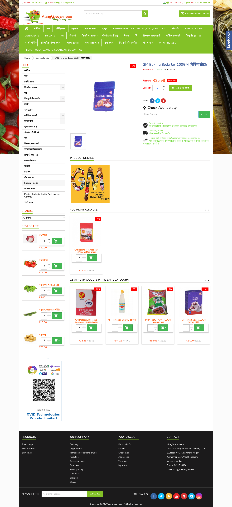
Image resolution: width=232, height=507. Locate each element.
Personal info (124, 444)
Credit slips (123, 452)
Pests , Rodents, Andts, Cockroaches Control (53, 49)
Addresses (123, 457)
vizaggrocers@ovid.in (64, 2)
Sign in (187, 2)
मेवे (136, 35)
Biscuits (50, 35)
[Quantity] (44, 241)
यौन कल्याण (148, 42)
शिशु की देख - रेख (193, 35)
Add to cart (180, 88)
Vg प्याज (43, 235)
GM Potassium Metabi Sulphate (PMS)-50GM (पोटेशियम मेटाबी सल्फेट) (86, 322)
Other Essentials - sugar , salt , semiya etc (139, 28)
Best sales (27, 452)
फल (48, 28)
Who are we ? (167, 42)
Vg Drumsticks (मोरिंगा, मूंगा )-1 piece (51, 310)
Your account (128, 437)
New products (28, 448)
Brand (159, 69)
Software (29, 202)
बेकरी (126, 35)
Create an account (201, 2)
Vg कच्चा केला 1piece (49, 285)
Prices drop (27, 444)
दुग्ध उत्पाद (109, 42)
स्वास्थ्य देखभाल (72, 42)
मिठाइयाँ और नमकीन (128, 42)
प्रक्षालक (74, 28)
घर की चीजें (29, 42)
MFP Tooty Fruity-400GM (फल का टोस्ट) (158, 321)
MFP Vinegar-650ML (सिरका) (122, 319)
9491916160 (36, 2)
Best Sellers (30, 226)
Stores (73, 482)
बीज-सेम (175, 28)
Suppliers (74, 465)
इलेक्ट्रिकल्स (60, 28)
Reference (148, 69)
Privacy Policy (76, 469)
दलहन (104, 28)
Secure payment (77, 461)
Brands (27, 211)
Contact (173, 437)
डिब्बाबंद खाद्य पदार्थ (151, 35)
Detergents (32, 35)
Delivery (74, 444)
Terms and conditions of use (83, 452)
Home (25, 65)
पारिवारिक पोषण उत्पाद (50, 42)
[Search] (116, 13)
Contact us (75, 473)
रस (62, 35)
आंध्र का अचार (90, 28)
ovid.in (179, 461)
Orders (121, 448)
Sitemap (74, 477)
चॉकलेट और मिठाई (110, 35)
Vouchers (122, 461)
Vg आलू (42, 334)
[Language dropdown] (168, 2)
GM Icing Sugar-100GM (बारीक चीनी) (194, 321)
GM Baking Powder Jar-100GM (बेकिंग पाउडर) (86, 251)
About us (74, 457)
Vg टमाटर (43, 260)
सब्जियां (37, 28)
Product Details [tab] (82, 158)
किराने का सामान (89, 35)
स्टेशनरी (72, 35)
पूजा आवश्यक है (92, 42)
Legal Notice (76, 448)
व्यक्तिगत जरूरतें (173, 35)
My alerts (122, 465)
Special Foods (193, 28)
